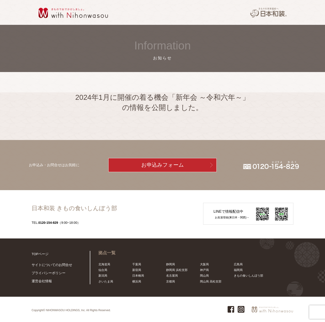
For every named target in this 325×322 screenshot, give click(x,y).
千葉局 (136, 264)
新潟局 (102, 275)
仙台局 (102, 270)
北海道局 (104, 264)
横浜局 (136, 281)
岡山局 (204, 275)
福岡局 (238, 270)
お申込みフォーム (162, 165)
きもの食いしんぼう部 (248, 275)
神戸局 (204, 270)
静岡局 (170, 264)
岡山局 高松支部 (210, 281)
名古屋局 (172, 275)
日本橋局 (138, 275)
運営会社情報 (40, 281)
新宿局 (136, 270)
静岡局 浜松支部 (177, 270)
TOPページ (39, 253)
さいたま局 (105, 281)
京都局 (170, 281)
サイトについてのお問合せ (49, 266)
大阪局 (204, 264)
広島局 (238, 264)
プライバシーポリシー (46, 274)
